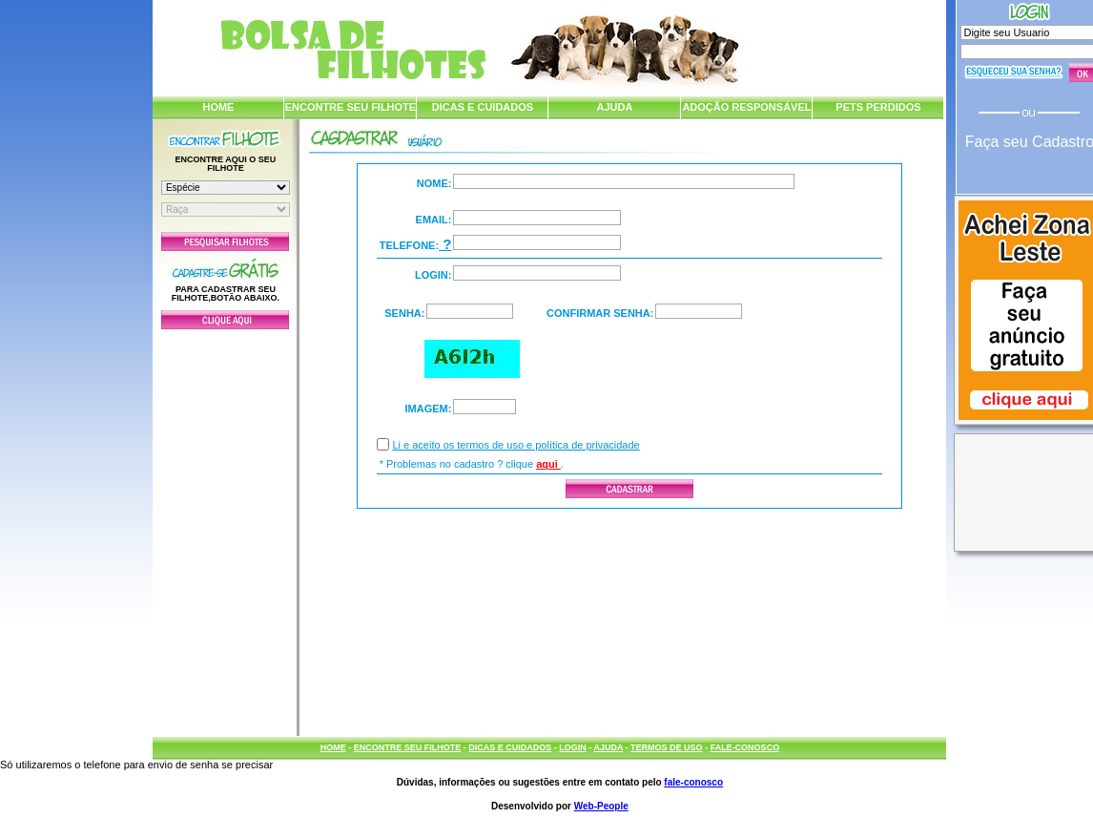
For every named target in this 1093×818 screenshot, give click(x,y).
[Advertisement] (225, 528)
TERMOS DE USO (666, 747)
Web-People (601, 806)
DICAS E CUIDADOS (482, 107)
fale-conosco (693, 782)
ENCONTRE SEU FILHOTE (351, 107)
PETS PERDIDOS (877, 107)
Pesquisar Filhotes (225, 241)
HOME (218, 107)
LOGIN (573, 747)
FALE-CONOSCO (745, 747)
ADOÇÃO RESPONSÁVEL (746, 107)
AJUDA (614, 107)
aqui (548, 464)
